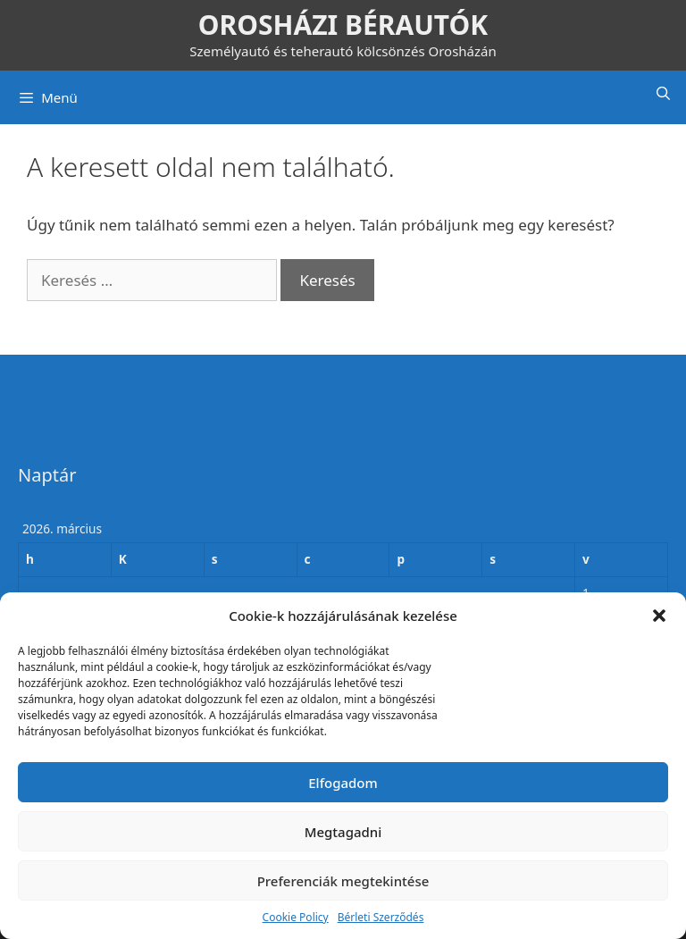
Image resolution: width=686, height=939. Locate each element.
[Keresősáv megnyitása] (663, 93)
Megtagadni (343, 832)
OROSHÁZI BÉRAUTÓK (343, 24)
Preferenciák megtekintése (343, 881)
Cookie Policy (296, 917)
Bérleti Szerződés (381, 917)
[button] (659, 616)
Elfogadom (342, 783)
